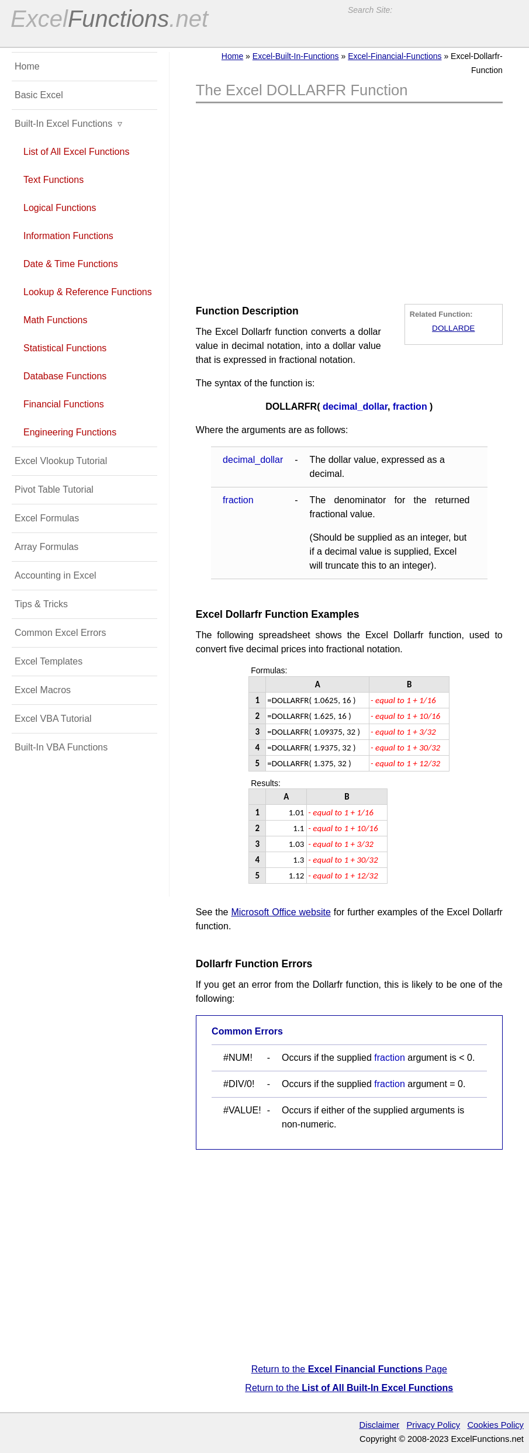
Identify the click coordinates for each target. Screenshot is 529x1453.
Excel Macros (43, 690)
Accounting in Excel (55, 575)
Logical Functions (59, 208)
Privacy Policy (434, 1425)
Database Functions (64, 376)
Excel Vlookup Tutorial (61, 461)
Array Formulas (46, 547)
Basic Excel (39, 95)
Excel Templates (48, 661)
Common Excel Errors (60, 633)
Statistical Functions (64, 348)
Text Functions (53, 180)
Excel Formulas (47, 518)
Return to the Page (349, 1369)
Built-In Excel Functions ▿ (68, 124)
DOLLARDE (453, 328)
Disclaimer (379, 1425)
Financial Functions (63, 404)
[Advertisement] (349, 200)
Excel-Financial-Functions (394, 56)
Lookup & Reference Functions (87, 292)
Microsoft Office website (280, 912)
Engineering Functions (69, 432)
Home (232, 56)
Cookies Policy (495, 1425)
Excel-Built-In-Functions (296, 56)
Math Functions (55, 320)
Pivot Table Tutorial (54, 489)
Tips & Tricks (41, 604)
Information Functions (68, 236)
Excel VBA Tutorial (53, 719)
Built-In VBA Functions (61, 747)
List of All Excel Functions (76, 152)
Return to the (349, 1388)
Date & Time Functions (70, 264)
